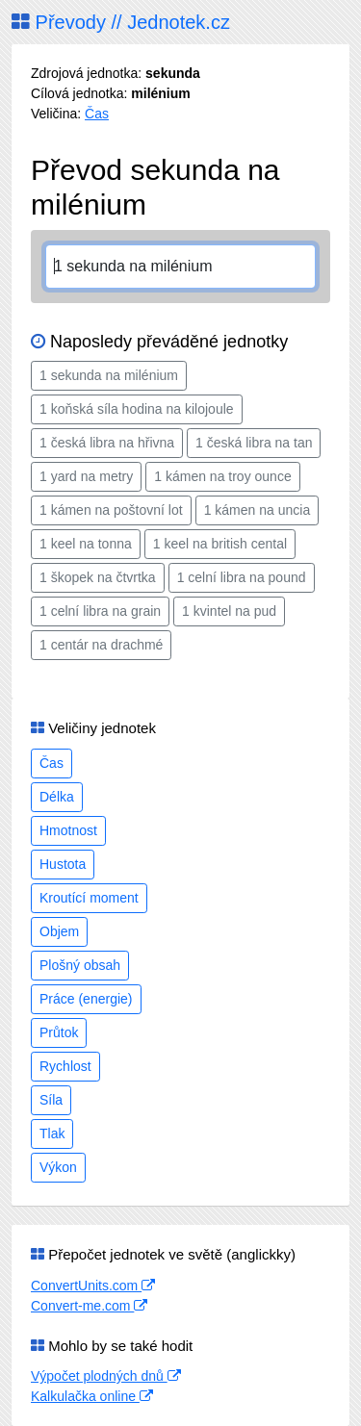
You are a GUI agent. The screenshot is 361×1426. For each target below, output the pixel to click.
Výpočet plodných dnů (106, 1376)
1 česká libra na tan (253, 442)
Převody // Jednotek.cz (121, 22)
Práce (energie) (86, 998)
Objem (59, 931)
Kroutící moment (89, 897)
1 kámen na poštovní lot (111, 510)
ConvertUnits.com (93, 1285)
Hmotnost (68, 830)
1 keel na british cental (220, 543)
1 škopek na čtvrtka (97, 577)
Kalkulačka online (92, 1396)
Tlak (51, 1133)
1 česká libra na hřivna (106, 442)
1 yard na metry (86, 476)
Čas (97, 113)
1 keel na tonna (85, 543)
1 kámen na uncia (257, 510)
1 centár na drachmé (101, 644)
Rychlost (65, 1066)
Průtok (58, 1032)
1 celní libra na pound (241, 577)
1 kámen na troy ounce (222, 476)
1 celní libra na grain (100, 611)
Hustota (62, 864)
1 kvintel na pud (229, 611)
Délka (56, 796)
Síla (51, 1100)
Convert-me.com (89, 1305)
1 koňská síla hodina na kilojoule (136, 409)
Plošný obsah (79, 965)
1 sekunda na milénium (108, 375)
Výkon (58, 1167)
